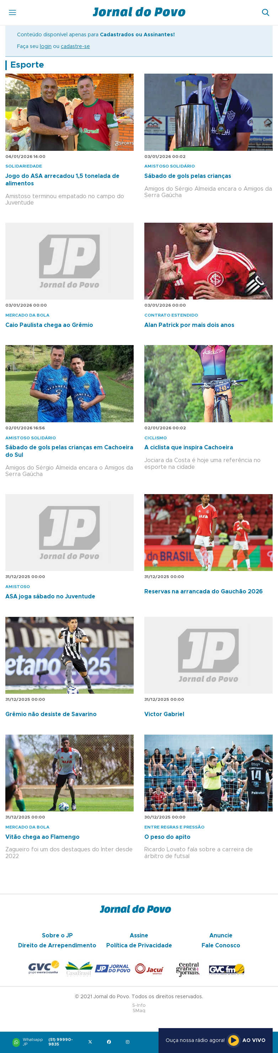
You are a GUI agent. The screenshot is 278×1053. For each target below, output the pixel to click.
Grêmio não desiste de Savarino (51, 714)
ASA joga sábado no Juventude (50, 596)
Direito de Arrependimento (57, 945)
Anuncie (220, 935)
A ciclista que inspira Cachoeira (188, 447)
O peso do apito (167, 837)
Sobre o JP (57, 935)
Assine (139, 935)
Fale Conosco (221, 945)
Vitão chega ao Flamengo (42, 837)
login (46, 46)
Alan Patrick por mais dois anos (189, 325)
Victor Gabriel (164, 714)
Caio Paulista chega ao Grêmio (49, 325)
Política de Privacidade (139, 945)
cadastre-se (75, 46)
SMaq (139, 1011)
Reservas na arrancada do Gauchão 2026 (203, 591)
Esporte (27, 65)
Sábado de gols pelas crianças (187, 176)
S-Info (139, 1005)
